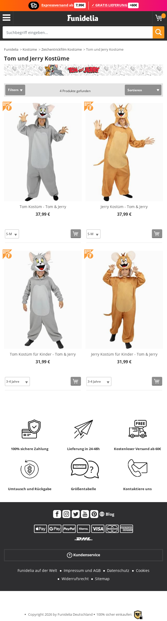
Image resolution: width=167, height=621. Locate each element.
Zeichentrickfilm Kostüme (61, 49)
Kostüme (30, 49)
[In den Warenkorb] (76, 233)
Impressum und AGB (82, 570)
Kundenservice (83, 555)
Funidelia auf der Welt (37, 570)
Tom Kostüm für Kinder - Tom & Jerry (43, 354)
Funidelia (11, 49)
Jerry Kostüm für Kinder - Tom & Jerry (124, 354)
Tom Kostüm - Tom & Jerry (43, 206)
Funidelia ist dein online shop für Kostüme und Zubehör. (82, 18)
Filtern (13, 90)
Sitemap (102, 578)
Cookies (142, 570)
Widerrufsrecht (75, 578)
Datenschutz (118, 570)
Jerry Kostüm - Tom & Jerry (124, 206)
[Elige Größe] (12, 234)
